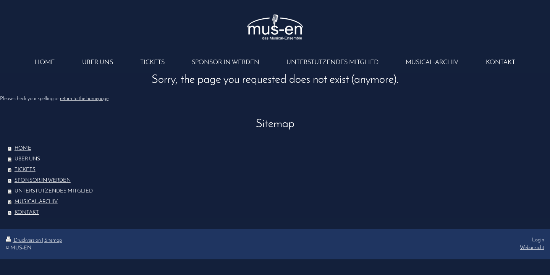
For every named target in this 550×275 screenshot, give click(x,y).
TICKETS (25, 170)
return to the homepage (84, 99)
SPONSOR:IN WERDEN (43, 180)
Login (538, 240)
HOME (23, 148)
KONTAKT (27, 212)
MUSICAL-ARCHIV (36, 202)
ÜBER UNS (27, 159)
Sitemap (53, 240)
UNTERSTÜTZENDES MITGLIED (54, 191)
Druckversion (24, 240)
